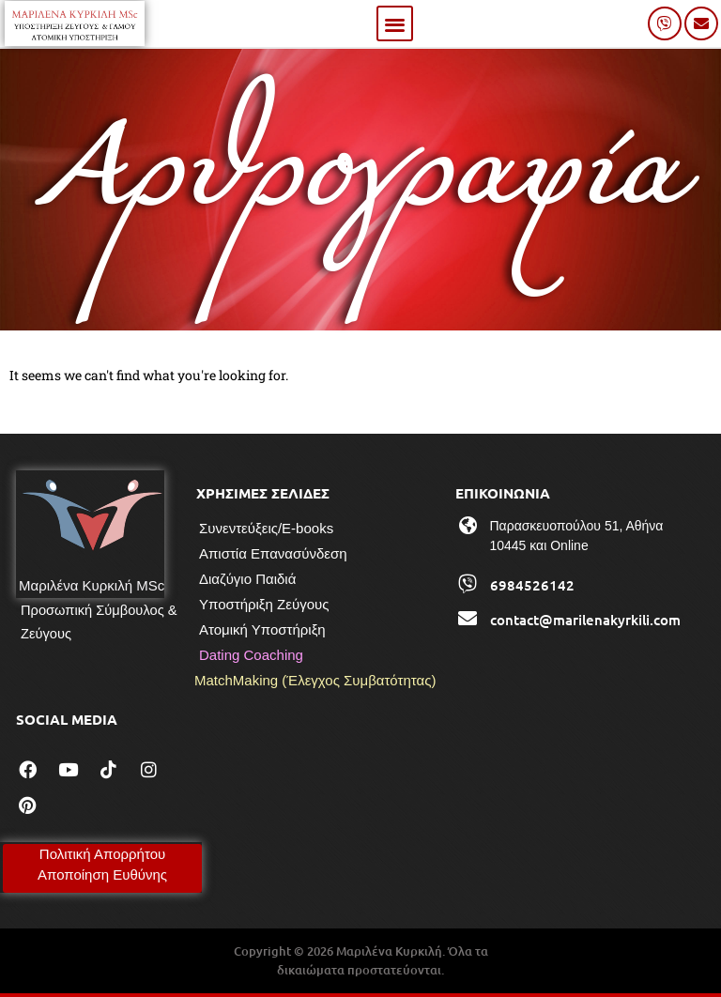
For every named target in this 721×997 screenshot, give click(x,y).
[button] (394, 24)
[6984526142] (467, 584)
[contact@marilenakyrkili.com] (467, 618)
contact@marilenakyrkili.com (585, 619)
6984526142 (532, 584)
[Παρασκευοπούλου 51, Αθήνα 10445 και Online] (467, 525)
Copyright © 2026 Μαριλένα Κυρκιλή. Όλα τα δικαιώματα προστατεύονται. (361, 960)
